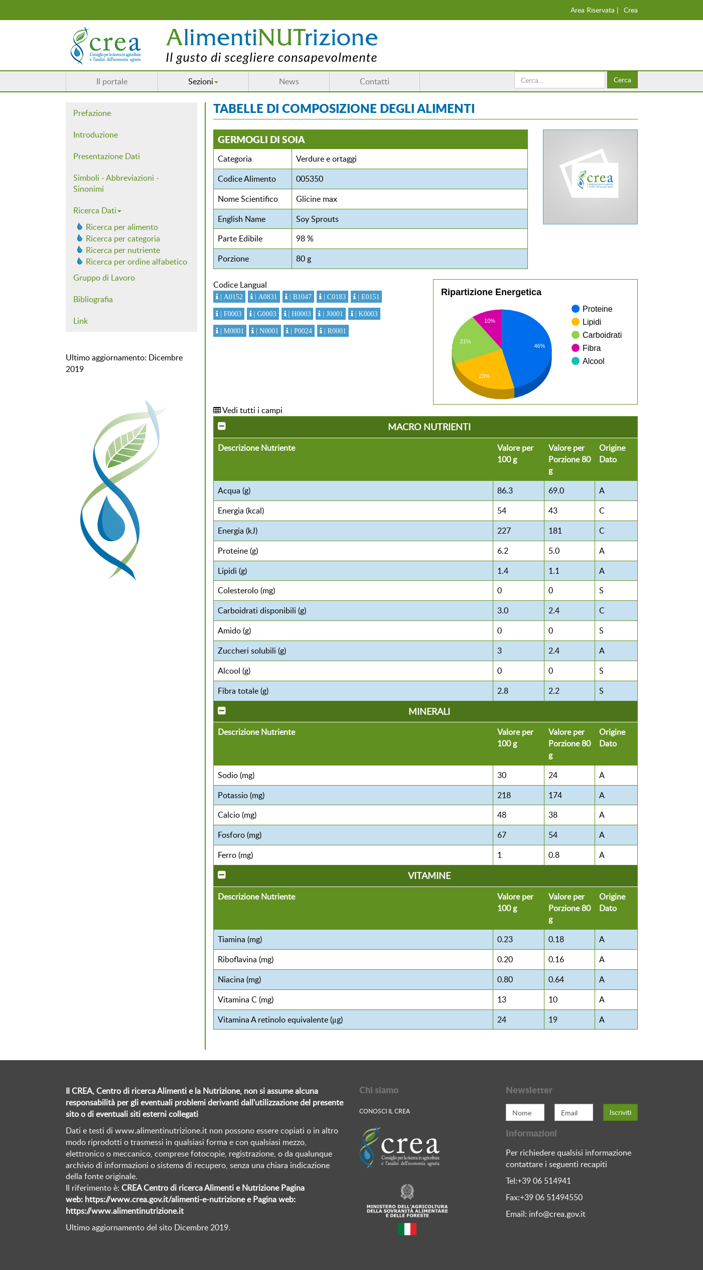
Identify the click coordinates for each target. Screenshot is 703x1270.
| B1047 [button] (300, 296)
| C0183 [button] (334, 296)
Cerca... (514, 71)
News (289, 81)
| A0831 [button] (265, 296)
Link (80, 320)
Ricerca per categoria (123, 238)
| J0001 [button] (332, 313)
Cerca (622, 79)
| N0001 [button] (266, 330)
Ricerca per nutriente (123, 250)
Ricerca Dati (97, 210)
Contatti (374, 81)
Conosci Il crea (384, 1111)
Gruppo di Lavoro (104, 277)
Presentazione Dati (106, 156)
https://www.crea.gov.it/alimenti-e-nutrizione (165, 1199)
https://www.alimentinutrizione (121, 1210)
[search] (559, 79)
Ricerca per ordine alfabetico (136, 261)
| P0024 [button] (300, 330)
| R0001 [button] (334, 330)
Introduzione (95, 134)
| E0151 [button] (367, 296)
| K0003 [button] (365, 313)
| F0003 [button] (230, 313)
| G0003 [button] (264, 313)
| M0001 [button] (231, 330)
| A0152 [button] (230, 296)
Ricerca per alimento (122, 226)
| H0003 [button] (299, 313)
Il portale (111, 81)
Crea (631, 10)
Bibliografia (93, 299)
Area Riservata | (595, 10)
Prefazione (92, 112)
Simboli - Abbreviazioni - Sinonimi (116, 183)
